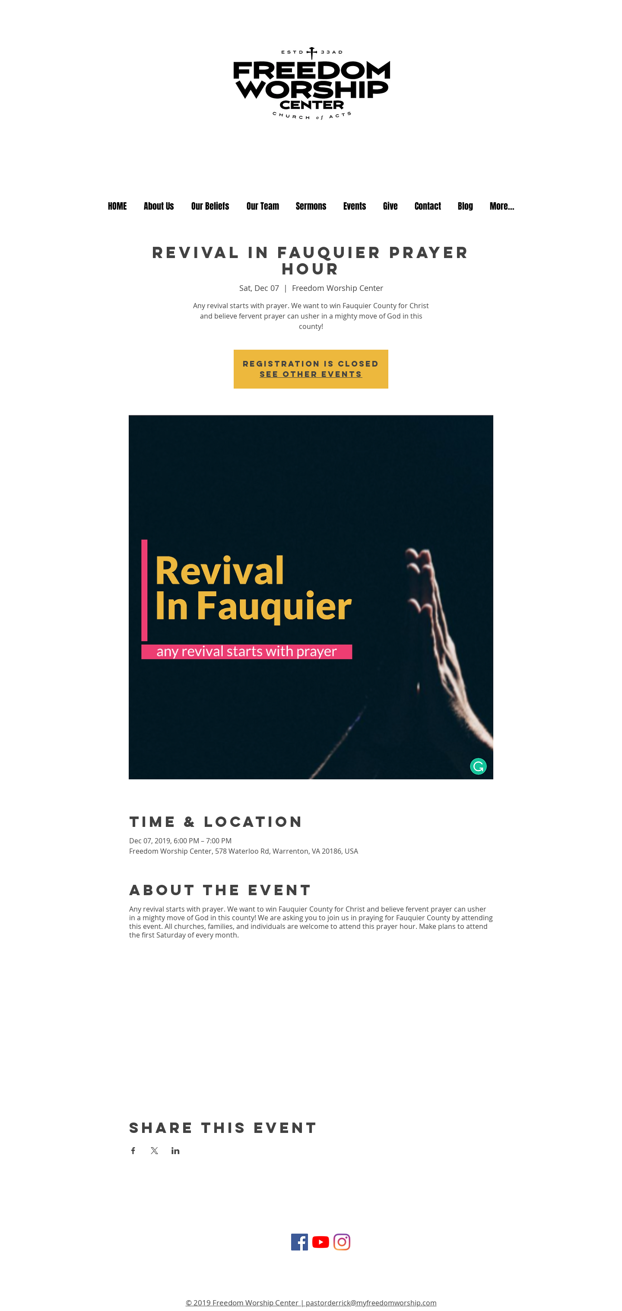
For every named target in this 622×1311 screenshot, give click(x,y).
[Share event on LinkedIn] (175, 1150)
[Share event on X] (154, 1150)
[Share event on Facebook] (133, 1150)
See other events (311, 374)
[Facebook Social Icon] (299, 1242)
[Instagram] (341, 1242)
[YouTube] (320, 1242)
